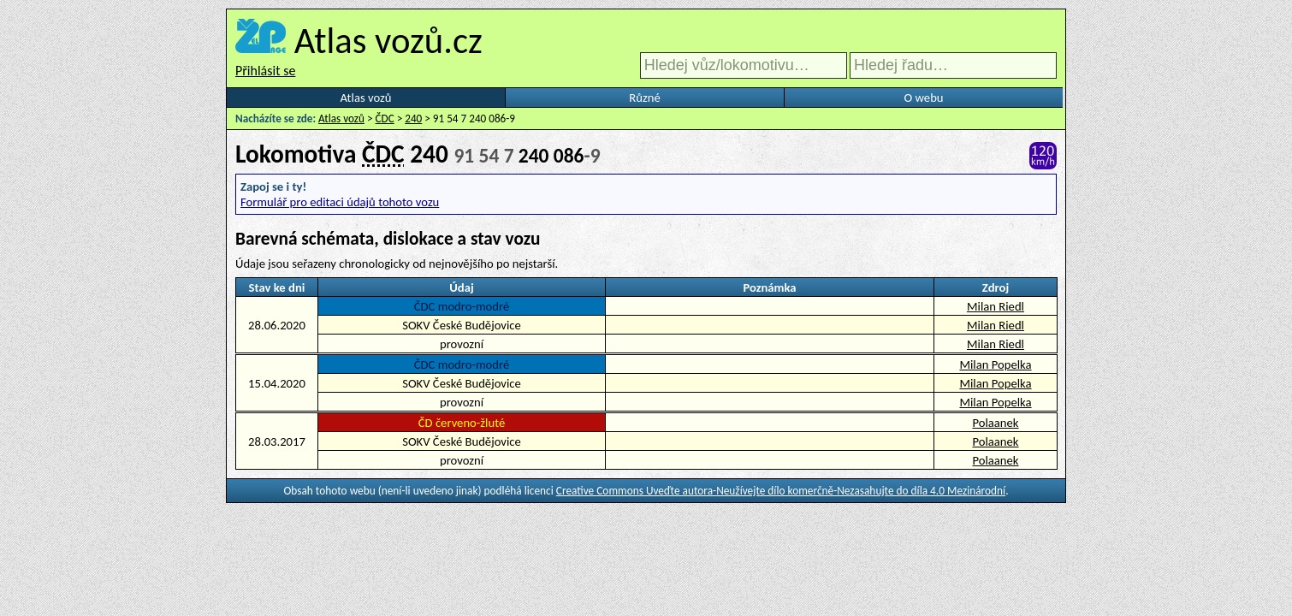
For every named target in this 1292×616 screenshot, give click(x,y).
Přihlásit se (265, 70)
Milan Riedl (995, 306)
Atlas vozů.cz (388, 40)
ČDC (385, 118)
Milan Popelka (995, 364)
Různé (644, 97)
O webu (923, 97)
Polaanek (995, 422)
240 (413, 118)
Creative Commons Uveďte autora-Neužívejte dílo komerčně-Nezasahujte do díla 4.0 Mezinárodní (780, 490)
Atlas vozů (366, 97)
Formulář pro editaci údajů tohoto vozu (339, 202)
